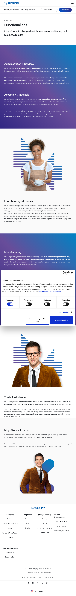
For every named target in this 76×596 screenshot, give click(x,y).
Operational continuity (44, 528)
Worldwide (38, 591)
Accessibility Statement (61, 530)
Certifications (44, 533)
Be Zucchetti (10, 528)
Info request (65, 9)
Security (44, 523)
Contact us (10, 552)
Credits (27, 528)
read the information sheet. (50, 292)
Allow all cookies (61, 320)
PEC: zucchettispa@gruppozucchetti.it (38, 569)
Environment (61, 526)
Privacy (27, 519)
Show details (64, 312)
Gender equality (61, 521)
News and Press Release (10, 533)
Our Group (10, 519)
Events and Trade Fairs (10, 523)
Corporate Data (10, 557)
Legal (27, 523)
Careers (10, 537)
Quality (44, 519)
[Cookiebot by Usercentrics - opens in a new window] (64, 273)
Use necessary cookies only (37, 320)
